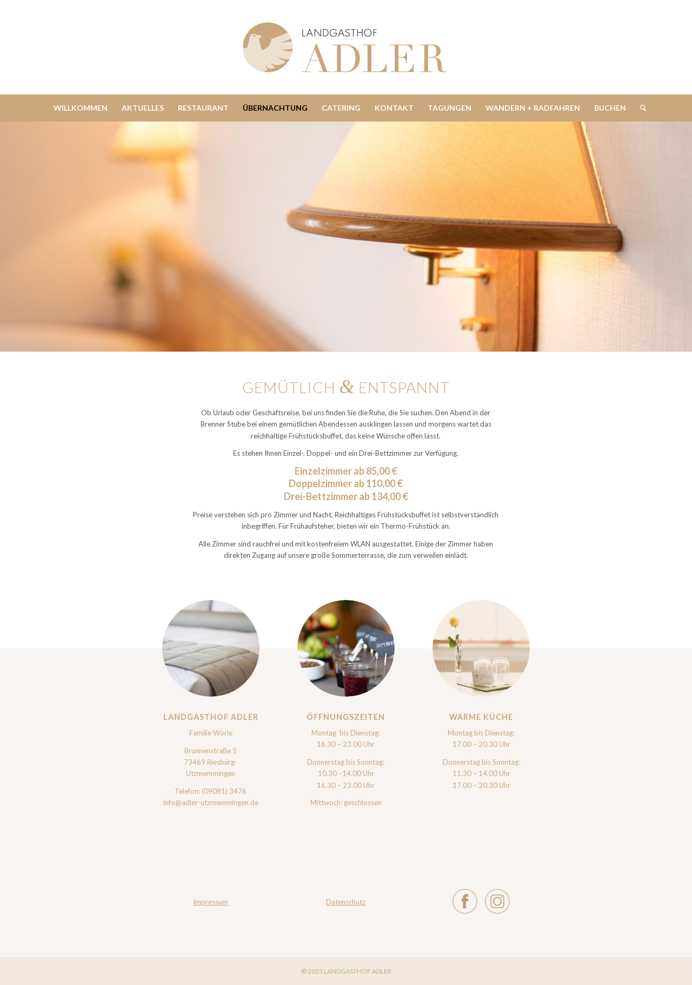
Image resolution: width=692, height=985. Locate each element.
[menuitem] (80, 108)
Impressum (210, 902)
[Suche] (639, 108)
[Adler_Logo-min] (346, 47)
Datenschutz (345, 902)
